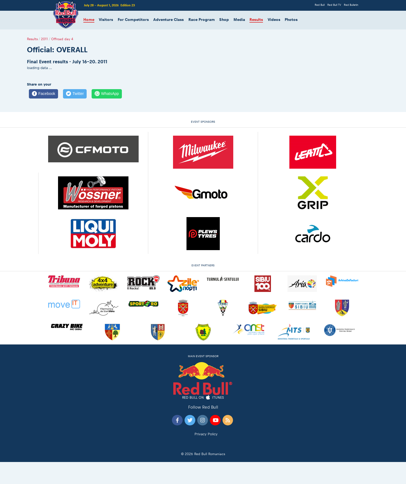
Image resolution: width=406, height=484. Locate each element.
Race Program (201, 20)
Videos (274, 20)
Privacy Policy (206, 434)
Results (256, 20)
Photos (291, 20)
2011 (44, 39)
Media (239, 20)
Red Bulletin (351, 4)
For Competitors (133, 20)
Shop (224, 20)
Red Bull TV (334, 4)
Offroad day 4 (62, 39)
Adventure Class (168, 20)
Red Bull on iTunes (203, 397)
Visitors (106, 20)
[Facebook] (43, 94)
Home (88, 20)
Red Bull (320, 4)
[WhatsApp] (107, 94)
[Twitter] (75, 94)
